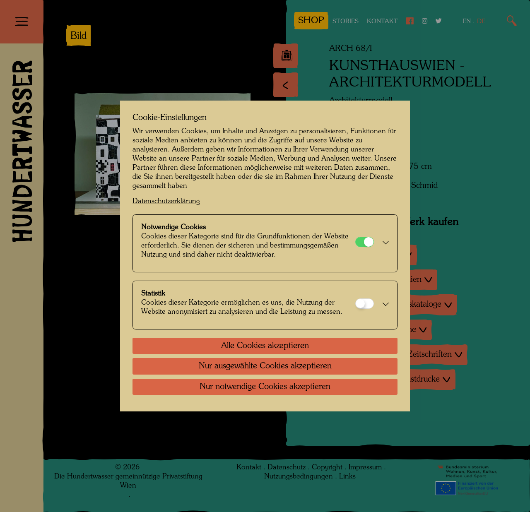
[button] (383, 243)
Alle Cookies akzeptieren (265, 346)
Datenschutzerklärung (166, 201)
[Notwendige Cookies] (364, 242)
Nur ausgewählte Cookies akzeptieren (265, 366)
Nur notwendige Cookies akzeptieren (265, 387)
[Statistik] (364, 303)
